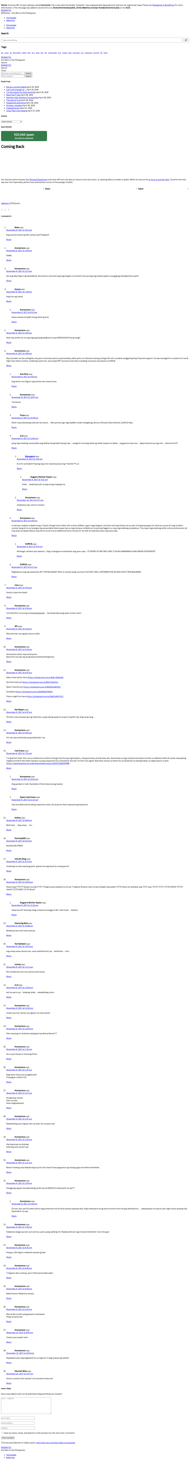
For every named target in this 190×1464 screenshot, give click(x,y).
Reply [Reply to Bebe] (8, 239)
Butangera (30, 456)
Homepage (11, 17)
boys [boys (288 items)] (33, 53)
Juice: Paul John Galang (16, 110)
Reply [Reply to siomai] (8, 976)
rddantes (5, 203)
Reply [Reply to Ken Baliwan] (8, 956)
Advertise (10, 20)
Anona (17, 289)
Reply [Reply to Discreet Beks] (8, 1383)
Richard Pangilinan (38, 179)
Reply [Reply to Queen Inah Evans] (14, 809)
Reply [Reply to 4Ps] (8, 638)
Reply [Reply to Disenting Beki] (8, 935)
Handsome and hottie (16, 102)
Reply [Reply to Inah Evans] (8, 768)
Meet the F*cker (13, 95)
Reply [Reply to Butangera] (19, 468)
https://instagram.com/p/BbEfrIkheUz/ (40, 682)
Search (28, 73)
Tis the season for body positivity (21, 92)
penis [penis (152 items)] (70, 53)
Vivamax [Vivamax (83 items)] (96, 53)
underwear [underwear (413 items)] (88, 53)
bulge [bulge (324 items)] (38, 53)
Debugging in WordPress (163, 5)
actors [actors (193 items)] (6, 53)
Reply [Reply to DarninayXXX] (8, 850)
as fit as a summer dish (159, 179)
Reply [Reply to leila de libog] (8, 871)
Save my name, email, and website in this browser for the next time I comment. (39, 1436)
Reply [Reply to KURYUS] (19, 556)
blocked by (24, 136)
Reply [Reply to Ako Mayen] (8, 721)
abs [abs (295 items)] (2, 53)
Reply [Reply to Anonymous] (8, 260)
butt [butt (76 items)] (42, 53)
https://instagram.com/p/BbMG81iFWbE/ (34, 691)
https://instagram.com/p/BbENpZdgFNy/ (42, 687)
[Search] (186, 40)
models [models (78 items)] (64, 53)
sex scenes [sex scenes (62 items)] (76, 53)
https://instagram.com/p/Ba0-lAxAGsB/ (45, 677)
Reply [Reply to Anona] (8, 301)
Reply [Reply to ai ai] (14, 448)
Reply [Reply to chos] (8, 597)
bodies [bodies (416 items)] (24, 53)
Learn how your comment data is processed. (55, 1445)
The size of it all (13, 100)
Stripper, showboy (14, 105)
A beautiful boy (13, 108)
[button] (4, 62)
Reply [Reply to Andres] (8, 829)
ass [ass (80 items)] (11, 53)
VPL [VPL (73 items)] (101, 53)
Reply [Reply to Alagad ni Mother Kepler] (24, 489)
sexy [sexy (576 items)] (82, 53)
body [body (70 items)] (29, 53)
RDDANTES (6, 10)
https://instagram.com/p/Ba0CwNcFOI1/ (45, 696)
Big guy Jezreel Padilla (16, 87)
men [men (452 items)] (59, 53)
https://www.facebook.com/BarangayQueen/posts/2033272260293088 (37, 763)
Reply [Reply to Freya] (14, 427)
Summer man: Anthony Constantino (22, 97)
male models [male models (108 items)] (52, 53)
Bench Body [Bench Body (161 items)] (17, 53)
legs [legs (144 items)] (45, 53)
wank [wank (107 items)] (105, 53)
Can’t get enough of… (16, 89)
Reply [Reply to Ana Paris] (14, 386)
